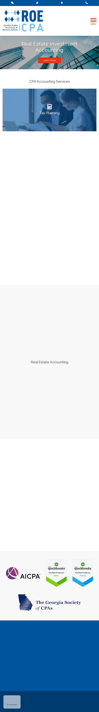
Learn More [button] (49, 60)
